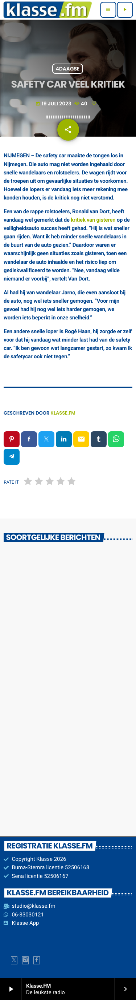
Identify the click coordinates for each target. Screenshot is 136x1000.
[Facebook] (36, 960)
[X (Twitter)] (14, 960)
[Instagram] (25, 960)
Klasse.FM (62, 413)
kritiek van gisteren (93, 220)
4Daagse (67, 68)
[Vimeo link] (47, 9)
